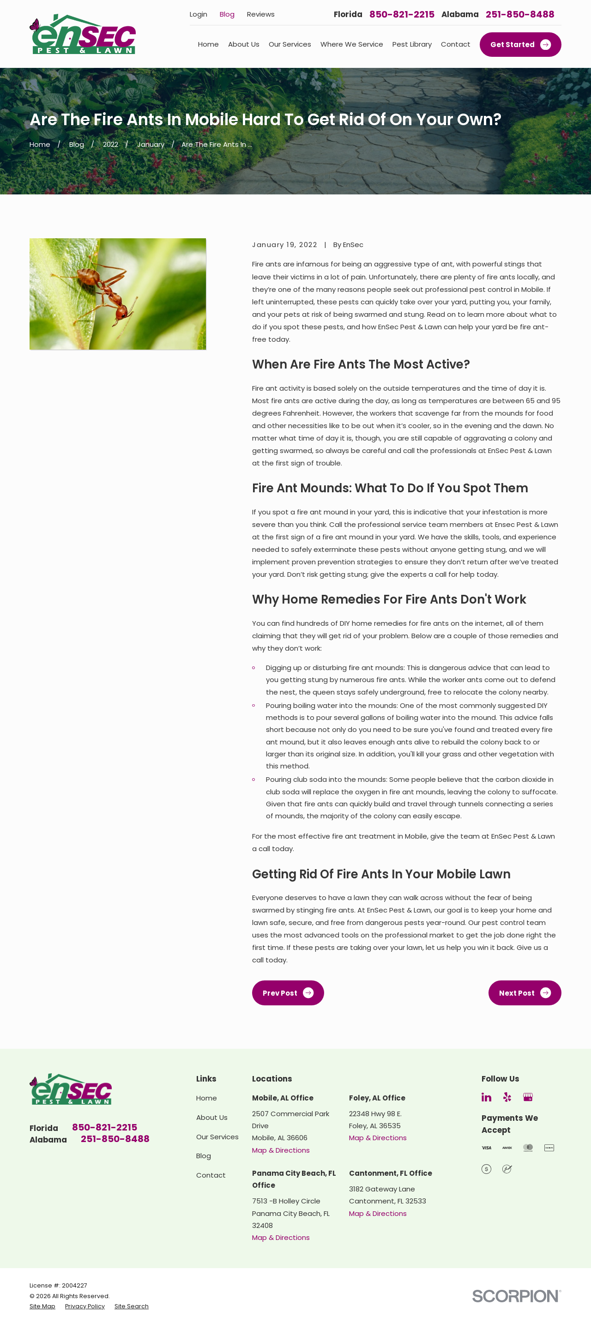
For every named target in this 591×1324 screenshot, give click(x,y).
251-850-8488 (520, 14)
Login (198, 14)
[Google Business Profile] (528, 1097)
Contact (211, 1175)
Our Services (217, 1137)
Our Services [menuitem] (290, 44)
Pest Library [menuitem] (412, 44)
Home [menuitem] (208, 44)
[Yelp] (507, 1097)
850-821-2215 (401, 14)
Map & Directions (281, 1150)
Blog (227, 14)
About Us (212, 1117)
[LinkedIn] (486, 1097)
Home (206, 1098)
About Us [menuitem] (243, 44)
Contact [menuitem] (455, 44)
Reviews (261, 14)
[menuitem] (42, 1306)
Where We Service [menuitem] (351, 44)
